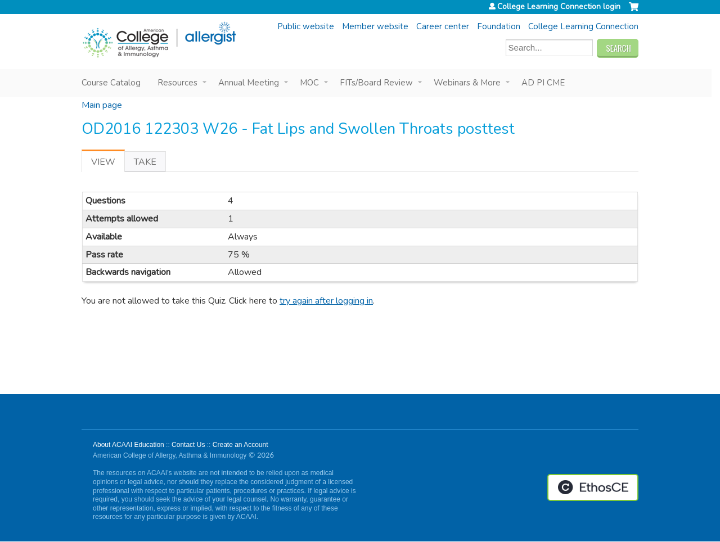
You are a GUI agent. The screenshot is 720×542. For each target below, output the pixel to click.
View (108, 164)
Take (145, 162)
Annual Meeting (248, 82)
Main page (102, 105)
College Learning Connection (583, 26)
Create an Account (240, 445)
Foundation (498, 26)
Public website (305, 26)
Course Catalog (111, 82)
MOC (309, 82)
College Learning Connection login (558, 7)
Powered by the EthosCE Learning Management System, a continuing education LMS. (592, 487)
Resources (177, 82)
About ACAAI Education (128, 445)
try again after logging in (326, 301)
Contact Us (188, 445)
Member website (375, 26)
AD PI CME (543, 82)
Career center (442, 26)
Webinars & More (467, 82)
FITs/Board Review (376, 82)
